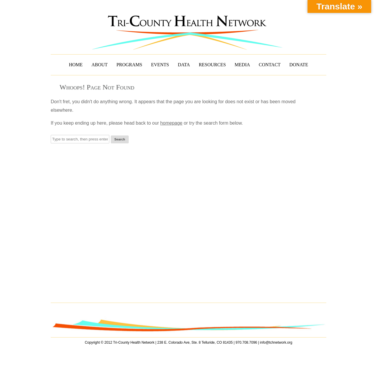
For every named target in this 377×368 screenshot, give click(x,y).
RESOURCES (212, 64)
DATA (184, 64)
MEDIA (242, 64)
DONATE (298, 64)
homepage (171, 123)
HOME (76, 64)
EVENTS (160, 64)
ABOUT (99, 64)
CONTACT (270, 64)
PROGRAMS (129, 64)
